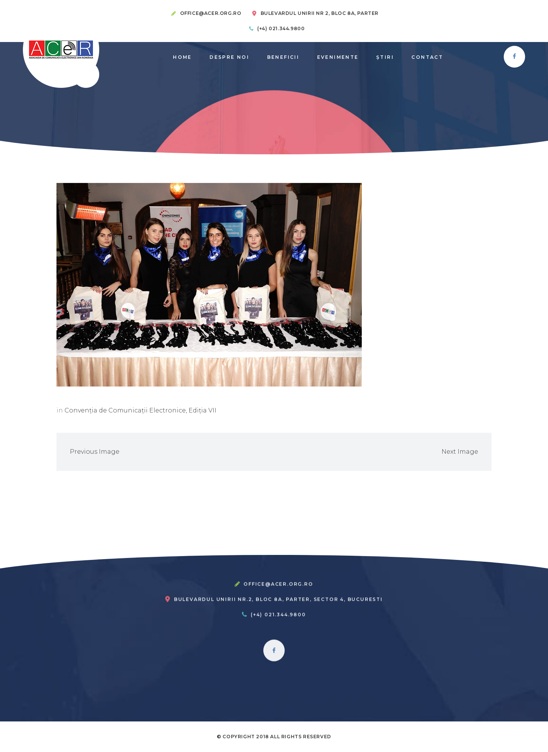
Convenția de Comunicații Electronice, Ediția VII (140, 410)
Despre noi (229, 57)
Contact (427, 57)
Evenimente (338, 57)
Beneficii (283, 57)
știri (385, 57)
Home (182, 57)
